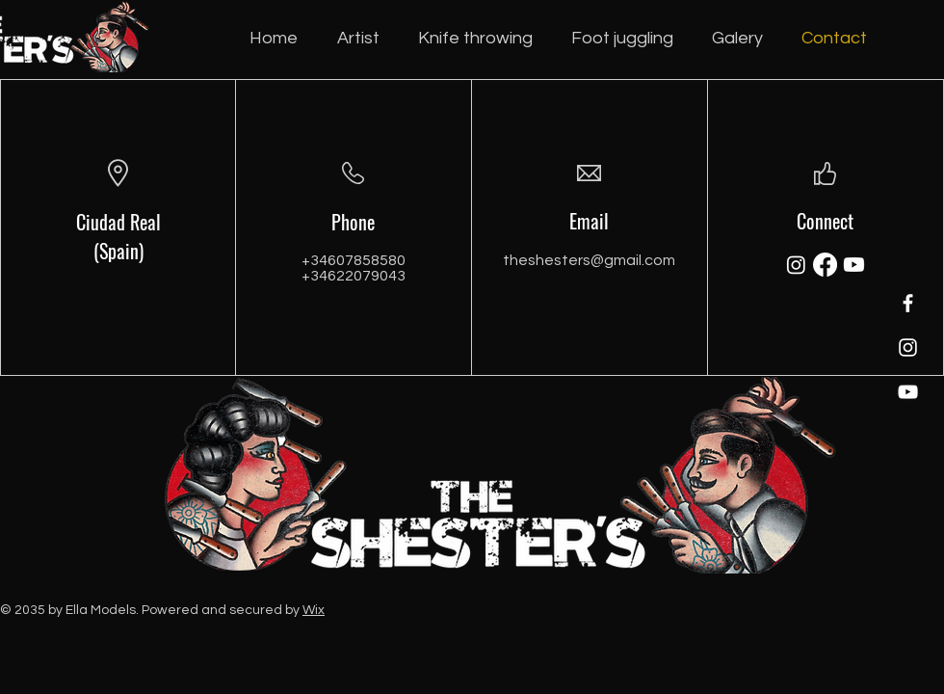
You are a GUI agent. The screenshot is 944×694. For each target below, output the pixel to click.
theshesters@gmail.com (589, 260)
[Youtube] (854, 265)
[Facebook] (908, 303)
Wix (313, 610)
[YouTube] (908, 392)
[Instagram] (908, 347)
